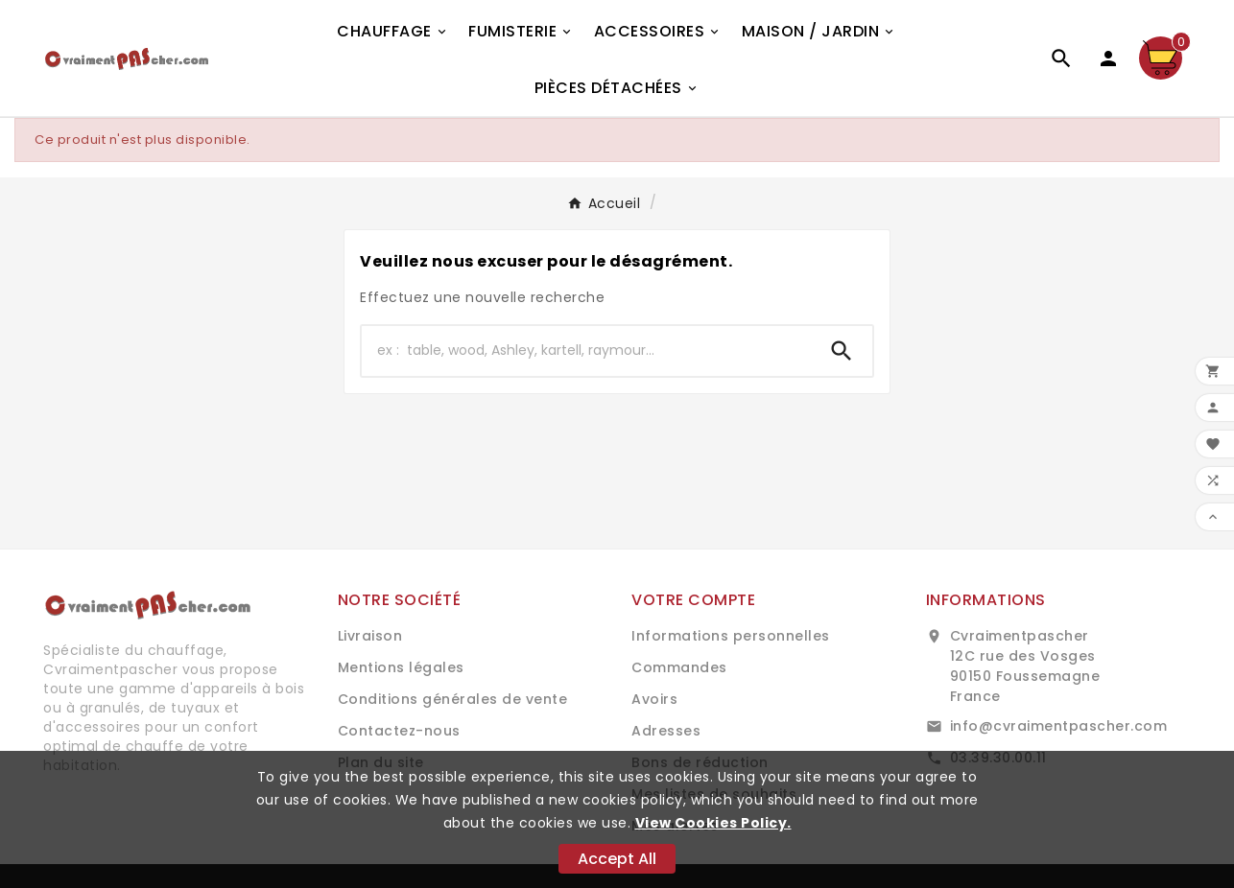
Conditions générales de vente (453, 699)
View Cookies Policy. (713, 822)
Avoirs (654, 699)
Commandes (679, 667)
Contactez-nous (399, 730)
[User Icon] (1108, 58)
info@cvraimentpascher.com (1059, 726)
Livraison (370, 635)
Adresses (665, 730)
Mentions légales (401, 667)
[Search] (841, 351)
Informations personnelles (730, 635)
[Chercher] (586, 351)
